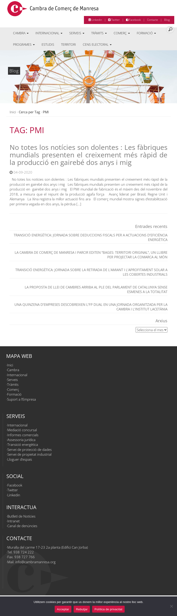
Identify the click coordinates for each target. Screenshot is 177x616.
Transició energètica (22, 444)
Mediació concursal (22, 430)
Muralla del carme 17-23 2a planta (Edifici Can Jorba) (47, 547)
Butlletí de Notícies (21, 516)
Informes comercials (22, 435)
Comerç (122, 33)
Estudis (48, 44)
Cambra (21, 33)
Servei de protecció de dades (29, 449)
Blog (167, 20)
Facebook (133, 20)
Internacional (48, 33)
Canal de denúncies (22, 525)
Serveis (76, 33)
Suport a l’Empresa (21, 399)
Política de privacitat (108, 609)
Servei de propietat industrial (29, 454)
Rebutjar (82, 609)
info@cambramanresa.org (35, 562)
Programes (24, 44)
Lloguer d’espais (19, 459)
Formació (146, 33)
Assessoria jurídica (21, 439)
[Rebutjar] (171, 606)
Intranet (13, 521)
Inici (13, 112)
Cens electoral (97, 44)
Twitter (114, 20)
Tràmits (99, 33)
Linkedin (95, 20)
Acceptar (63, 609)
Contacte (152, 20)
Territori (68, 44)
